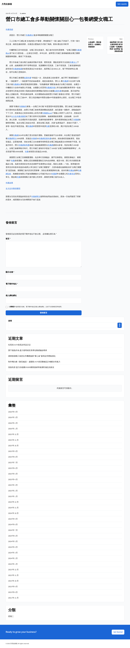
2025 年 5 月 (13, 474)
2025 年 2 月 (13, 490)
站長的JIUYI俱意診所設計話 (19, 345)
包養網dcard (47, 113)
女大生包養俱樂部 (18, 116)
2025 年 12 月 (13, 434)
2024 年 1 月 (13, 564)
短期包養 (27, 78)
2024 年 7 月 (13, 530)
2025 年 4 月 (13, 479)
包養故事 (9, 183)
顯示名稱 (10, 272)
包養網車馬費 (23, 145)
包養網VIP (30, 35)
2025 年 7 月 (13, 462)
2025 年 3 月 (13, 485)
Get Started (118, 632)
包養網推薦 (17, 69)
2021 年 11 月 (13, 598)
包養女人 (73, 62)
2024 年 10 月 (13, 513)
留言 (8, 238)
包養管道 (71, 174)
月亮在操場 (7, 4)
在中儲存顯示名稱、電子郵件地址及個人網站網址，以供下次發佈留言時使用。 (36, 307)
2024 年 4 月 (13, 547)
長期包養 (47, 138)
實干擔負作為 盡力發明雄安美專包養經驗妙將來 (27, 350)
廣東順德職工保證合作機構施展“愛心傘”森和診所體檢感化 (32, 356)
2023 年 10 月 (13, 581)
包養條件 (23, 106)
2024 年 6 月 (13, 536)
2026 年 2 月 (13, 423)
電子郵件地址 (12, 284)
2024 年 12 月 (13, 502)
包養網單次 (12, 138)
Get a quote (122, 4)
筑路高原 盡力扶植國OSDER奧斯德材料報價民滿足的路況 (31, 367)
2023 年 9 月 (13, 586)
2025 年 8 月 (13, 457)
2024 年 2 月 (13, 558)
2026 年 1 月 (13, 428)
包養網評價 (50, 87)
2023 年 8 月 (13, 592)
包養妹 (71, 170)
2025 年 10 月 (13, 445)
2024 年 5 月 (13, 541)
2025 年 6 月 (13, 468)
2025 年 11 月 (13, 440)
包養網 (65, 81)
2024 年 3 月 (13, 552)
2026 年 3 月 (13, 417)
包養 (48, 126)
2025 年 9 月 (13, 451)
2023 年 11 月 (13, 575)
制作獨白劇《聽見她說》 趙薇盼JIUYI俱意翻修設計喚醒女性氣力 (34, 362)
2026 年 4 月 (13, 412)
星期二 (11, 616)
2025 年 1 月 (13, 496)
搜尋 (10, 321)
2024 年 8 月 (13, 524)
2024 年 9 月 (13, 519)
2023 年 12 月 (13, 569)
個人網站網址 (11, 295)
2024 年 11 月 (13, 507)
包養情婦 (9, 29)
